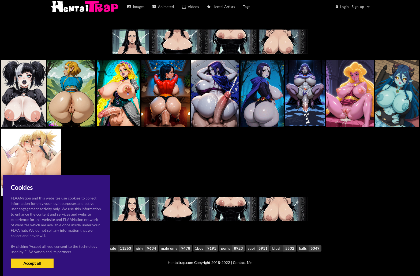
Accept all (32, 263)
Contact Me (242, 262)
